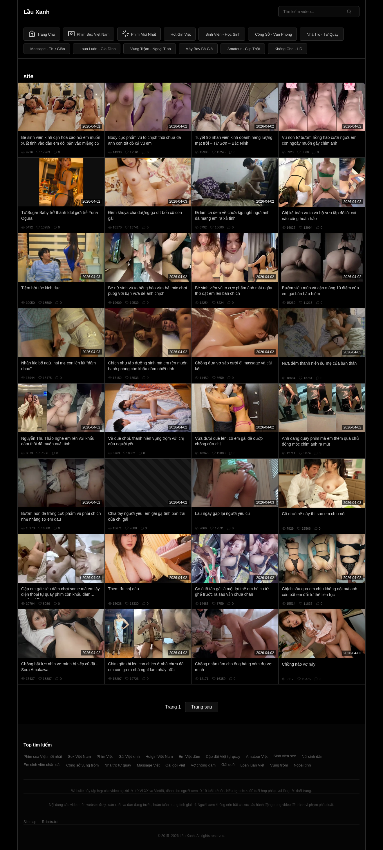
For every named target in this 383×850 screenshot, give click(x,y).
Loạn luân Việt (252, 765)
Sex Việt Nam (79, 756)
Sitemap (30, 822)
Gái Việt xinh (129, 756)
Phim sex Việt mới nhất (43, 756)
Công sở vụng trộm (82, 765)
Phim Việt (105, 756)
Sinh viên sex (284, 756)
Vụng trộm (279, 765)
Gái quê (228, 764)
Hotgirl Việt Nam (159, 756)
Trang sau (201, 706)
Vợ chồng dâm (203, 765)
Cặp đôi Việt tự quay (223, 756)
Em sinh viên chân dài (42, 764)
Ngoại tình (302, 765)
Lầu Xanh (37, 12)
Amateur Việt (257, 756)
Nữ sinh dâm (313, 756)
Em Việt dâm (189, 756)
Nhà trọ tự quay (117, 765)
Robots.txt (49, 822)
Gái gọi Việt (175, 765)
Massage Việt (148, 765)
